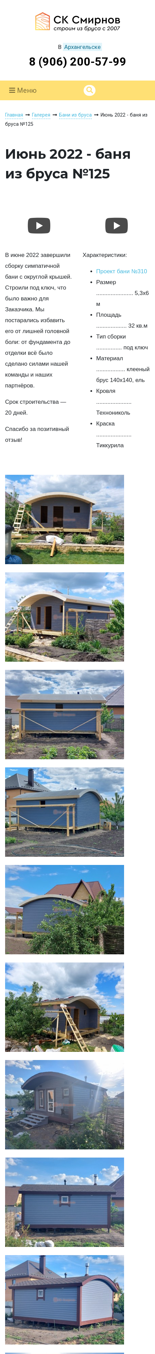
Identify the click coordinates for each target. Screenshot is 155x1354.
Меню (23, 90)
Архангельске (82, 47)
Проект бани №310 (121, 271)
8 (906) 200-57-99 (77, 61)
